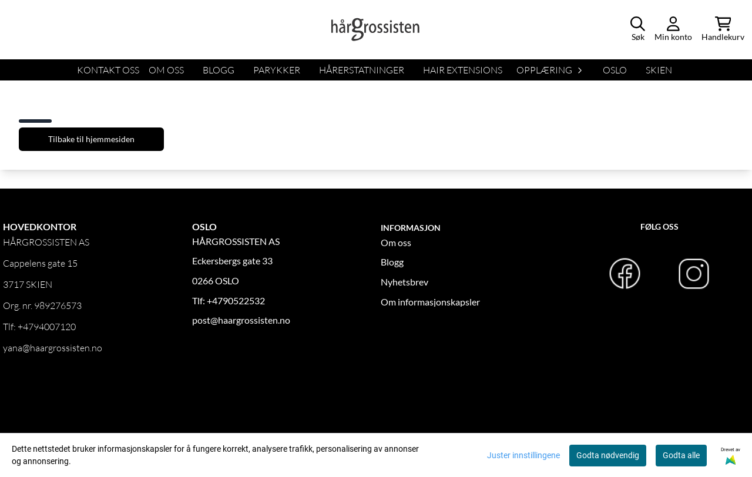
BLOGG (218, 70)
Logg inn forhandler (42, 392)
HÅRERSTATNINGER (361, 70)
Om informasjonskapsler (430, 301)
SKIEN (659, 70)
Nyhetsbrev (404, 281)
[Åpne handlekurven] (723, 30)
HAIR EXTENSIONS (462, 70)
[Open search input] (637, 29)
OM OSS (166, 70)
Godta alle (681, 455)
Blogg (392, 261)
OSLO (615, 70)
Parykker (276, 70)
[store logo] (376, 29)
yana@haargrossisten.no (52, 348)
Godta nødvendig (607, 455)
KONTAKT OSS (108, 70)
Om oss (396, 242)
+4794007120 (47, 326)
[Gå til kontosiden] (673, 30)
